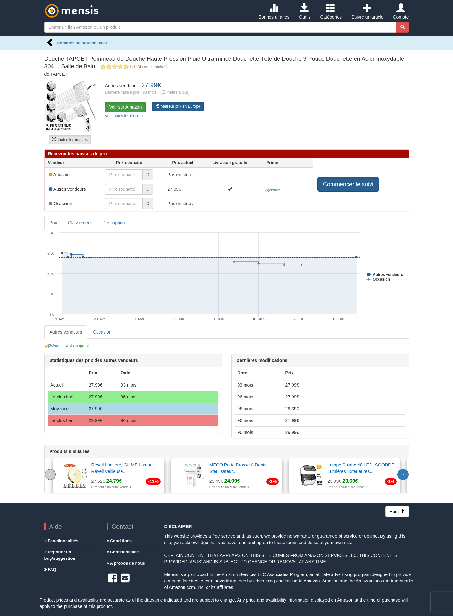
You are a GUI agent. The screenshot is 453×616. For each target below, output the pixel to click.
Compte (401, 11)
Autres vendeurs (66, 332)
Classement (80, 222)
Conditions (119, 540)
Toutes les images (70, 139)
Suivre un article (367, 11)
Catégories (331, 11)
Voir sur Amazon (125, 107)
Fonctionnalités (61, 540)
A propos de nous (126, 563)
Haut (396, 511)
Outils (305, 11)
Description (114, 222)
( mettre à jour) (175, 92)
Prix (53, 222)
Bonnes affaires (274, 11)
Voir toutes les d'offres (124, 116)
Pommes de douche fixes (82, 43)
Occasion (102, 332)
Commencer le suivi (348, 184)
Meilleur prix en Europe (178, 106)
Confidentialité (123, 552)
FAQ (50, 569)
